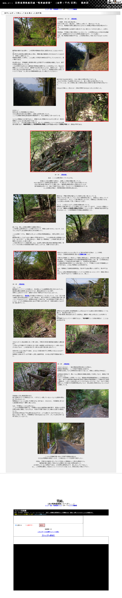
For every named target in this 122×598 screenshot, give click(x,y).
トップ (47, 9)
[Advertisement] (61, 487)
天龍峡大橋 (82, 254)
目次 (51, 9)
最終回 (75, 9)
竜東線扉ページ (57, 9)
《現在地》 (74, 19)
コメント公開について (40, 514)
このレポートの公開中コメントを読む (48, 532)
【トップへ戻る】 (48, 535)
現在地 (27, 295)
